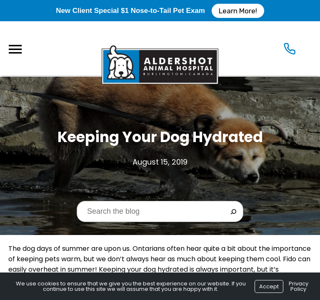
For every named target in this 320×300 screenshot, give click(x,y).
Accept (269, 286)
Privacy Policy (298, 286)
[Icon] (289, 50)
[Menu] (15, 49)
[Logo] (160, 48)
